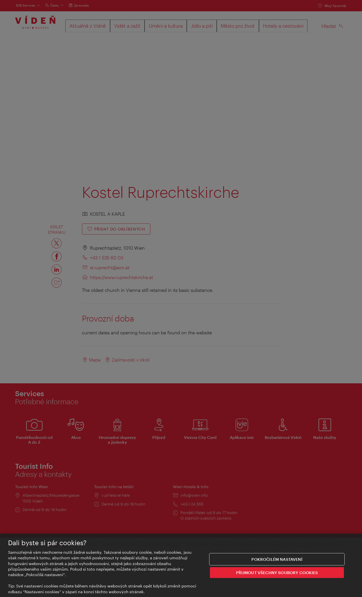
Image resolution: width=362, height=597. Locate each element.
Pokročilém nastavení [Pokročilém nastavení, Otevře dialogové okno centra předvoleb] (276, 559)
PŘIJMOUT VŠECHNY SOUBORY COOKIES (277, 572)
